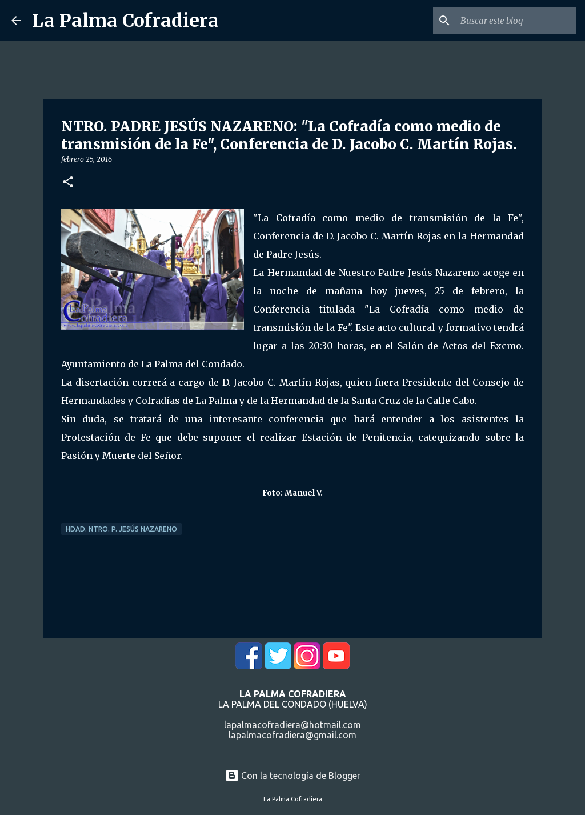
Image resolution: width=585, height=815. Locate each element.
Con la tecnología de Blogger (292, 775)
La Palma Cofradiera (125, 20)
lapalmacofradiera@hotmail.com (292, 725)
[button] (68, 182)
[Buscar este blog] (516, 20)
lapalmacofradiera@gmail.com (292, 735)
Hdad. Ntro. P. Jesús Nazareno (121, 529)
